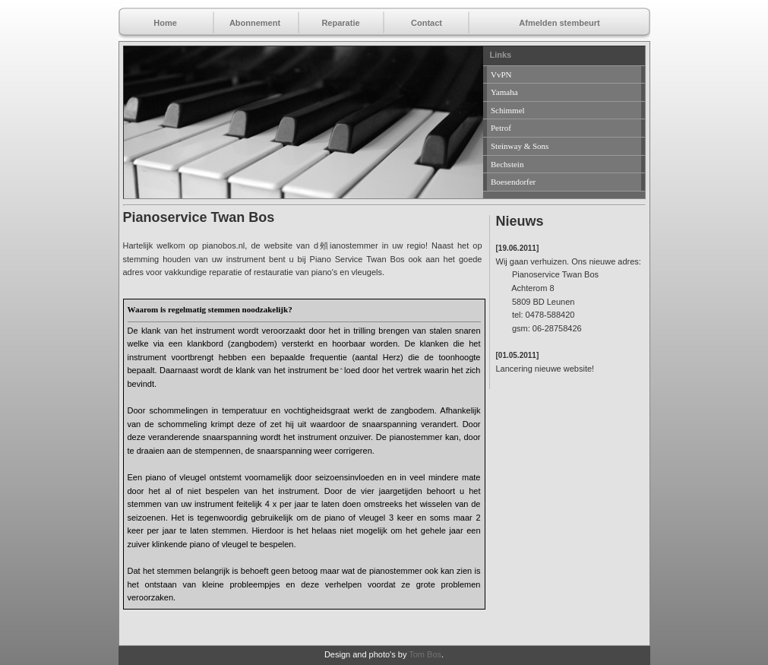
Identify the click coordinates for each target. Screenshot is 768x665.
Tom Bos (425, 654)
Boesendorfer (513, 181)
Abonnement (254, 22)
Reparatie (340, 22)
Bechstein (507, 164)
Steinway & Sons (519, 145)
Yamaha (504, 92)
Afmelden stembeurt (559, 22)
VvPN (501, 74)
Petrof (501, 127)
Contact (426, 22)
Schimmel (508, 110)
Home (165, 22)
